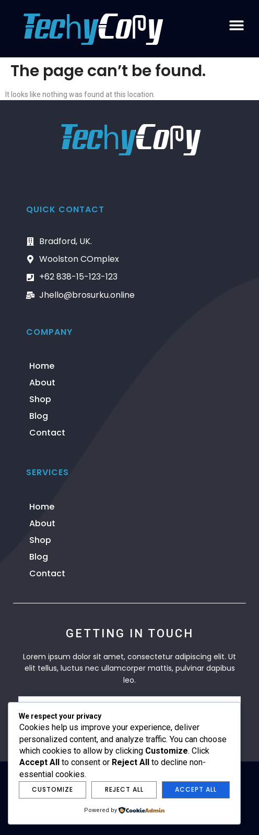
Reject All (124, 789)
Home (41, 366)
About (42, 383)
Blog (38, 416)
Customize (52, 789)
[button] (237, 25)
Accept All (196, 789)
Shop (40, 399)
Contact (47, 433)
